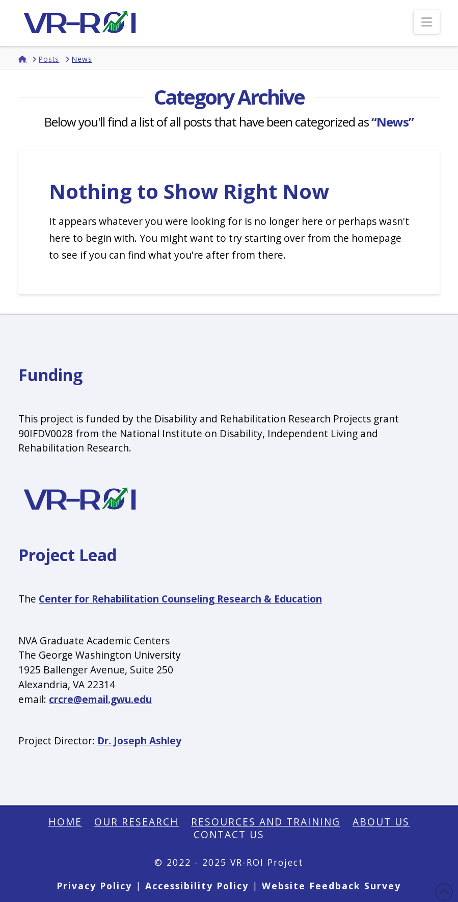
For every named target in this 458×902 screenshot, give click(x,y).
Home (65, 822)
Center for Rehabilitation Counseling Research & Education (180, 599)
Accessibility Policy (197, 886)
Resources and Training (265, 822)
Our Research (136, 822)
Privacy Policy (94, 886)
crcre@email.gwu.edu (100, 699)
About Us (381, 822)
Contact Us (229, 835)
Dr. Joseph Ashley (139, 740)
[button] (427, 22)
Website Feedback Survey (331, 886)
